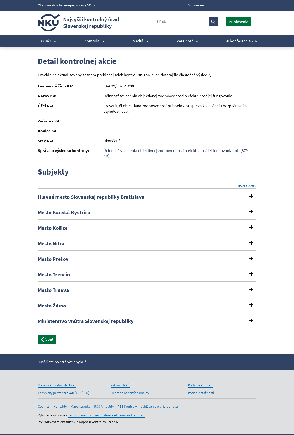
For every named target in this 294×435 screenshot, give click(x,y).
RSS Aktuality (104, 406)
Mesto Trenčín (54, 274)
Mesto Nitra (51, 243)
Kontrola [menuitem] (94, 41)
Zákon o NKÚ (120, 385)
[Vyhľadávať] (180, 21)
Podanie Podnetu (200, 385)
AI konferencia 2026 (242, 41)
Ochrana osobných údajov (130, 393)
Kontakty (60, 406)
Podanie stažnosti (201, 393)
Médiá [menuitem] (141, 41)
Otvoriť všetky (247, 186)
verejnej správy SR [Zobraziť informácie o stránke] (79, 5)
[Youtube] (239, 5)
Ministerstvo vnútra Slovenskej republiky (86, 321)
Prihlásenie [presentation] (238, 21)
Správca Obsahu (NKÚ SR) (57, 385)
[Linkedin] (246, 5)
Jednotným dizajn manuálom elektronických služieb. (106, 415)
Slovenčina (196, 5)
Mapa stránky (80, 406)
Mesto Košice (52, 228)
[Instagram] (253, 5)
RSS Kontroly (127, 406)
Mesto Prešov (53, 259)
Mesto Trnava (53, 290)
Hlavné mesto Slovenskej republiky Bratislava (91, 197)
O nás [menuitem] (48, 41)
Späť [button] (46, 339)
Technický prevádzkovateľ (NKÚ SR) (63, 393)
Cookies (44, 406)
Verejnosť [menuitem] (187, 41)
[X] (224, 5)
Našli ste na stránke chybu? (62, 361)
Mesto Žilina (52, 305)
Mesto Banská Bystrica (64, 212)
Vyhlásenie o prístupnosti (159, 406)
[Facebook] (231, 5)
